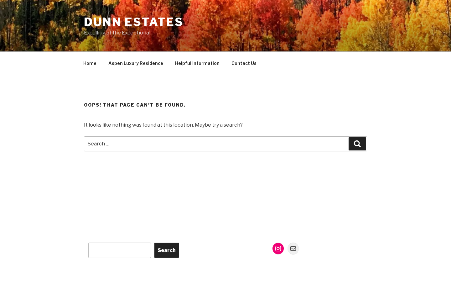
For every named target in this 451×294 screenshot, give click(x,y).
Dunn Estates (134, 22)
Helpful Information (197, 63)
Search (167, 250)
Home (89, 63)
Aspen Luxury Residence (135, 63)
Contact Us (244, 63)
